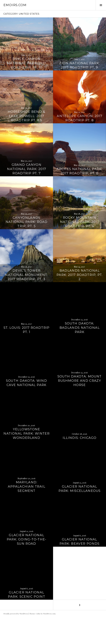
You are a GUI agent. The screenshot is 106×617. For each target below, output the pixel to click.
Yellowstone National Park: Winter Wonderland (26, 433)
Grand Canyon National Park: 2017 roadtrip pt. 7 (26, 169)
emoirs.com (15, 5)
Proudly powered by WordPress (15, 613)
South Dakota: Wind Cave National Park (26, 383)
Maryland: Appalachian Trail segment (26, 486)
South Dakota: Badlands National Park (79, 327)
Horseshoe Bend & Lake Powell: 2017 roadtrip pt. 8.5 (26, 116)
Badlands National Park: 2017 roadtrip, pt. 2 (79, 275)
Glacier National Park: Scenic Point (26, 594)
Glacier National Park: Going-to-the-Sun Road (26, 539)
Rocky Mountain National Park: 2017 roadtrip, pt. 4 (79, 222)
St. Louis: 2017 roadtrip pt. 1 (27, 330)
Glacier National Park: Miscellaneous (79, 489)
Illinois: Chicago (79, 438)
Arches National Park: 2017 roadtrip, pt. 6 (79, 171)
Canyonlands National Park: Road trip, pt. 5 (27, 222)
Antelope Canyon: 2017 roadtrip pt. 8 (79, 118)
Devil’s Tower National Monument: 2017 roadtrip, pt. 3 (26, 275)
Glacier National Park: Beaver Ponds (79, 541)
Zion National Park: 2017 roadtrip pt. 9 (79, 65)
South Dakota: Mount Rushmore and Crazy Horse (79, 380)
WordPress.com (49, 613)
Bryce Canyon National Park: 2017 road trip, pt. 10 (26, 63)
